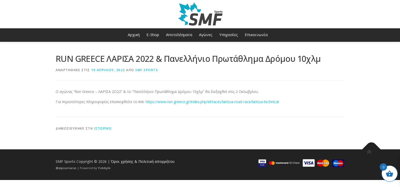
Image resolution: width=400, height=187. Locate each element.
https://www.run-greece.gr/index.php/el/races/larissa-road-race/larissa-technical (212, 101)
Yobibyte (104, 168)
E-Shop (152, 34)
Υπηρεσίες (228, 34)
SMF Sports (146, 70)
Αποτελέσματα (179, 34)
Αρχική (134, 34)
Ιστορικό (103, 128)
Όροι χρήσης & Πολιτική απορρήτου (143, 161)
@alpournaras (66, 168)
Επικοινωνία (256, 34)
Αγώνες (205, 34)
